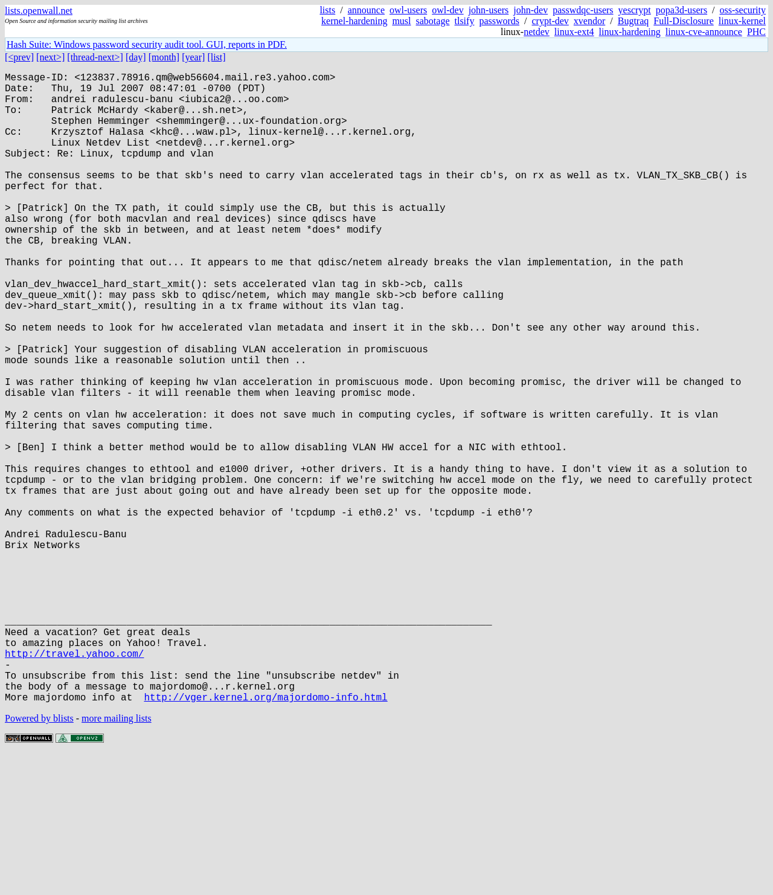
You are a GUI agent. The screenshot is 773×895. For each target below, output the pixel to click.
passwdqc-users (583, 10)
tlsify (464, 21)
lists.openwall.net (38, 10)
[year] (193, 57)
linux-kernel (742, 21)
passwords (499, 21)
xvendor (589, 21)
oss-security (743, 10)
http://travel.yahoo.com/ (74, 783)
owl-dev (447, 10)
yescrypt (634, 10)
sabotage (433, 21)
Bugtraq (633, 21)
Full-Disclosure (683, 21)
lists (327, 10)
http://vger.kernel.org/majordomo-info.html (265, 837)
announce (366, 10)
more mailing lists (117, 858)
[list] (216, 57)
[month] (164, 57)
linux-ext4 (574, 32)
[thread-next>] (95, 57)
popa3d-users (681, 10)
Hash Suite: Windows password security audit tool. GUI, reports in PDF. (147, 44)
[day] (136, 57)
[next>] (50, 57)
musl (401, 21)
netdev (537, 32)
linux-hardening (630, 32)
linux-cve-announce (704, 32)
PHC (756, 32)
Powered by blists (39, 858)
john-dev (530, 10)
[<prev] (19, 57)
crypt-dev (550, 21)
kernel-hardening (354, 21)
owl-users (408, 10)
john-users (489, 10)
